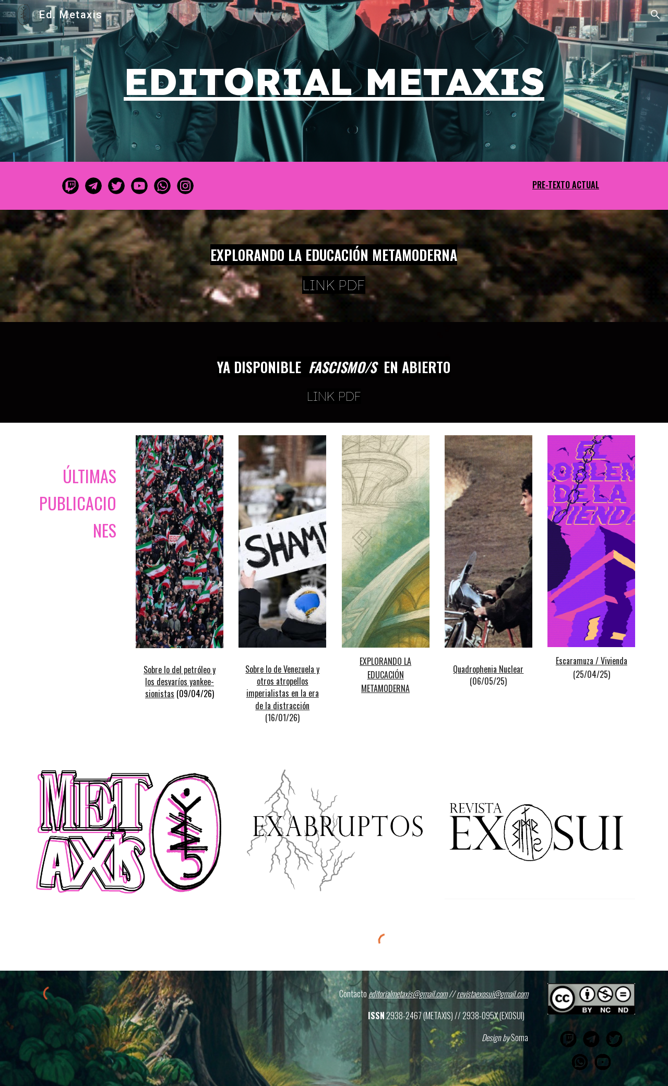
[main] (334, 80)
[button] (655, 14)
